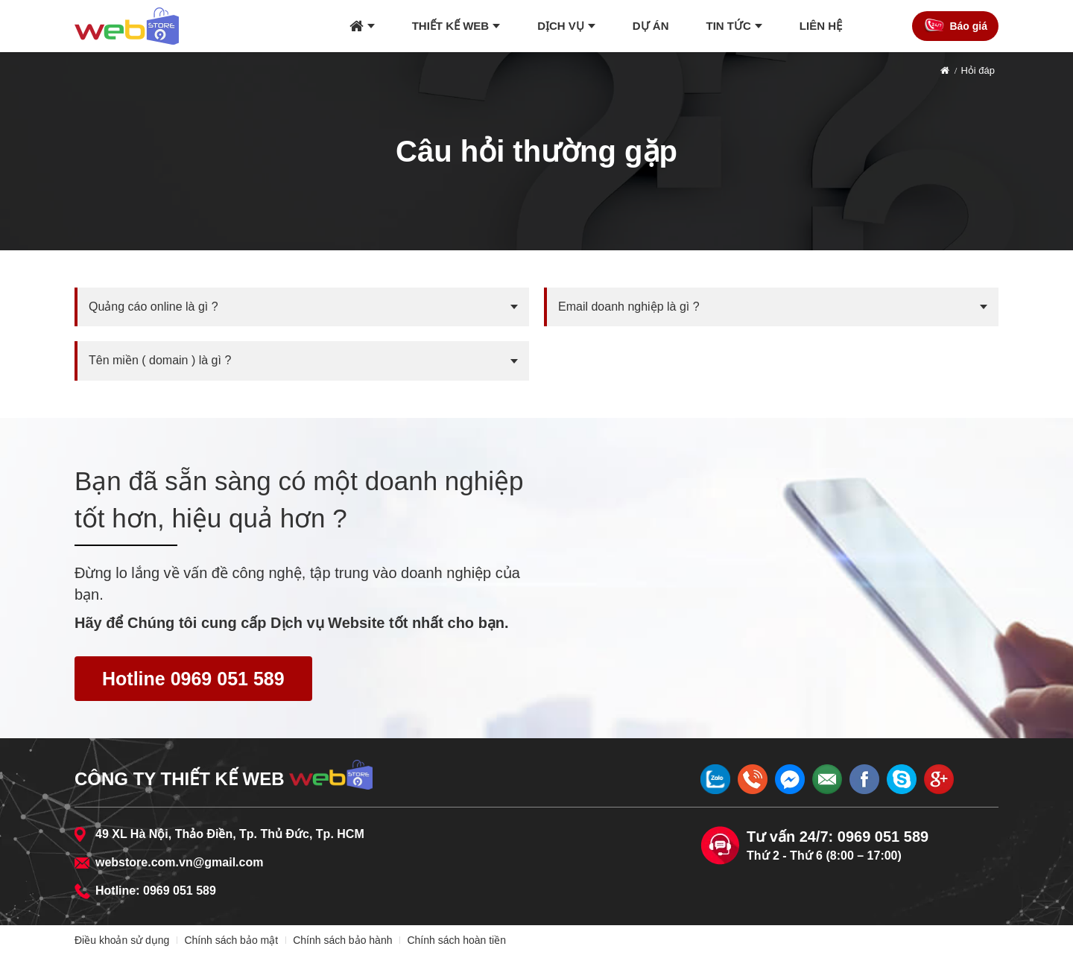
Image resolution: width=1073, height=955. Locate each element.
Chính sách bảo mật (231, 940)
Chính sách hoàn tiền (456, 940)
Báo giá (968, 26)
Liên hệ (821, 25)
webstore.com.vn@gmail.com (179, 862)
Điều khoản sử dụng (122, 940)
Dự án (651, 25)
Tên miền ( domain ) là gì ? (160, 360)
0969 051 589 (179, 890)
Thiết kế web (451, 25)
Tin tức (728, 25)
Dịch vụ (560, 25)
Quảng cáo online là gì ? (153, 306)
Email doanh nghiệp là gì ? (629, 306)
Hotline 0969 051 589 (193, 678)
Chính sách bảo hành (342, 940)
